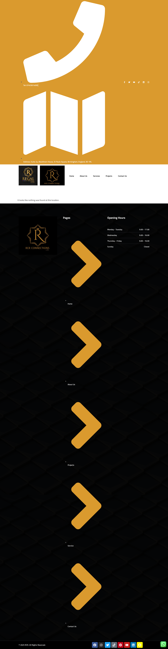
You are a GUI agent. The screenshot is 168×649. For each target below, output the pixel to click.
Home (71, 176)
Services (96, 176)
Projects (109, 176)
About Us (83, 176)
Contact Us (122, 176)
